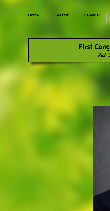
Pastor (62, 15)
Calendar (92, 15)
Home (33, 15)
